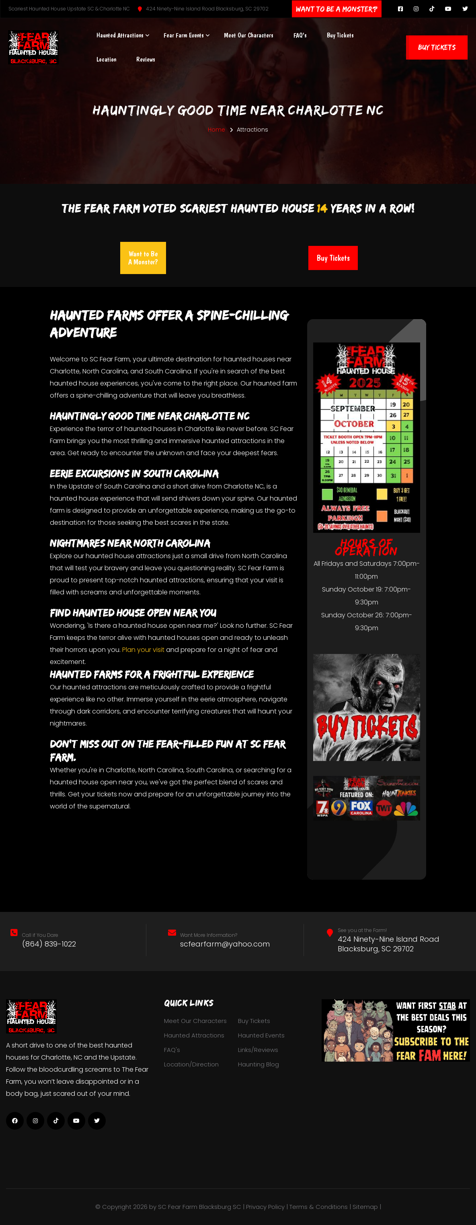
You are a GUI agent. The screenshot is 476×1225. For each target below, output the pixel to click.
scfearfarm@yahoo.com (225, 944)
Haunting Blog (258, 1064)
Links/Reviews (258, 1050)
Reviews (145, 59)
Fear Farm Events (184, 35)
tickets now (114, 794)
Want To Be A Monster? (337, 9)
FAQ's (300, 35)
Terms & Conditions (318, 1206)
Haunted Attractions (120, 35)
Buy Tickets (340, 35)
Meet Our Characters (248, 35)
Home (216, 130)
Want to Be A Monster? (143, 258)
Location (106, 59)
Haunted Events (261, 1035)
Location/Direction (191, 1064)
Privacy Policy (265, 1206)
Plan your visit (143, 649)
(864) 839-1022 (49, 944)
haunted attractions (172, 580)
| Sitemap (364, 1206)
